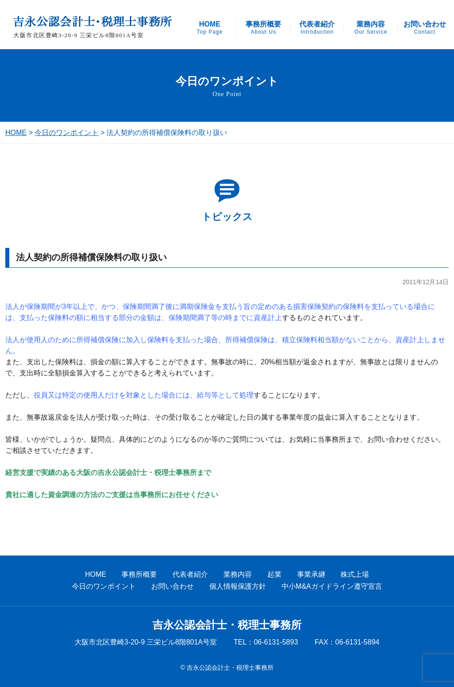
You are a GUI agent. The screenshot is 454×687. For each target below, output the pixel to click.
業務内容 (370, 28)
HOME (210, 28)
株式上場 (354, 574)
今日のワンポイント (66, 132)
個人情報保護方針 (237, 586)
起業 (274, 574)
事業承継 (311, 574)
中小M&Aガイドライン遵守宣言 (332, 586)
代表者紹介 (317, 28)
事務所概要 (263, 28)
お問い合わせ (424, 28)
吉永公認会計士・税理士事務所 (227, 625)
